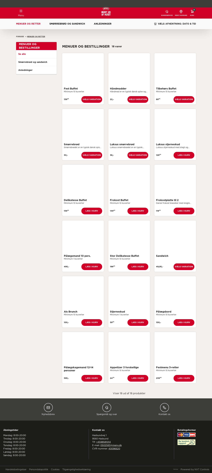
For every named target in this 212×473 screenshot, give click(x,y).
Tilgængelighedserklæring (76, 469)
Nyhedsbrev (48, 409)
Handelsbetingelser (16, 469)
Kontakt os (164, 409)
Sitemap (175, 469)
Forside (20, 36)
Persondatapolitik (38, 469)
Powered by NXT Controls (195, 469)
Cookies (55, 469)
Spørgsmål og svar (106, 409)
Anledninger (102, 24)
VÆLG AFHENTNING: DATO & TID (175, 23)
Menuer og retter (28, 24)
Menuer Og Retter (36, 36)
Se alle (22, 54)
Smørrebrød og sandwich (67, 24)
